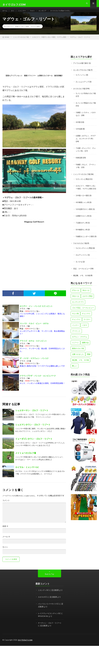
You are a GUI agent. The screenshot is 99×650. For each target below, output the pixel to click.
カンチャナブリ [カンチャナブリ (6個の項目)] (78, 308)
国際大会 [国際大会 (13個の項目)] (85, 349)
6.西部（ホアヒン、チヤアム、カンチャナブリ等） (85, 142)
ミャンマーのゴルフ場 (82, 177)
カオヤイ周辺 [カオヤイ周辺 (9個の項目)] (87, 303)
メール (6, 541)
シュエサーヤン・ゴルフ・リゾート (31, 415)
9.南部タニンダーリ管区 (85, 241)
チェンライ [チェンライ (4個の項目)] (76, 326)
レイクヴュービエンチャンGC (50, 618)
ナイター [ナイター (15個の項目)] (87, 326)
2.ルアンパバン (82, 262)
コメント (6, 505)
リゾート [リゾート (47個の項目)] (75, 349)
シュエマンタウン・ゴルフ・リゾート (32, 429)
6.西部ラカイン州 (83, 221)
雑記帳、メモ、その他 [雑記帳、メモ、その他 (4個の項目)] (80, 367)
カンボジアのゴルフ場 (82, 74)
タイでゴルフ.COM (25, 644)
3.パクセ (79, 268)
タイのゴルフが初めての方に (66, 13)
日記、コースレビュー (82, 275)
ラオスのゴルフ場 (80, 250)
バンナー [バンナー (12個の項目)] (75, 332)
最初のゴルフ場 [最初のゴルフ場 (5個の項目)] (78, 355)
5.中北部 (79, 132)
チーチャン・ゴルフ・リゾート (50, 627)
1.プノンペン (81, 79)
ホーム (5, 13)
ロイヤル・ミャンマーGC (27, 472)
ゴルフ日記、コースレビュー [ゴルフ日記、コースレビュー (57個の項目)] (83, 314)
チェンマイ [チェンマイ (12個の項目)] (86, 320)
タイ (13, 13)
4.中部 (78, 126)
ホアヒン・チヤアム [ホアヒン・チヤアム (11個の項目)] (79, 343)
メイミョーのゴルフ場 (25, 457)
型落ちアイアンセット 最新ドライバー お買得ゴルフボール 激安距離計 (34, 80)
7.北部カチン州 (82, 227)
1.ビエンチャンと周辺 (84, 255)
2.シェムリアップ (83, 86)
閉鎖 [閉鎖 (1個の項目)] (88, 361)
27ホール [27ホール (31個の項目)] (75, 297)
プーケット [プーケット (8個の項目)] (76, 337)
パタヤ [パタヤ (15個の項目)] (84, 332)
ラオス (35, 13)
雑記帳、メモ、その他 (82, 282)
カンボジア (46, 13)
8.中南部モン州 (82, 234)
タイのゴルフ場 (79, 93)
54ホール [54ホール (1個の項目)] (75, 303)
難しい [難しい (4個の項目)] (74, 372)
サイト (5, 552)
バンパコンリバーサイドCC (49, 608)
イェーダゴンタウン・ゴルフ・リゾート (33, 443)
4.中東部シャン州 (83, 207)
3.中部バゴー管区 (83, 200)
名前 (5, 531)
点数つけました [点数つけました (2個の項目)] (78, 361)
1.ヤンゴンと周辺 (83, 182)
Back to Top (49, 579)
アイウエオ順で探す (81, 68)
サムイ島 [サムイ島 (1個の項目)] (75, 320)
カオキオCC (43, 601)
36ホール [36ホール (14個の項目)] (85, 297)
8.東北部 (79, 161)
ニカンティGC (44, 595)
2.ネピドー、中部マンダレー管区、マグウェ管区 (23, 31)
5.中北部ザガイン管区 (84, 214)
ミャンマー (23, 13)
